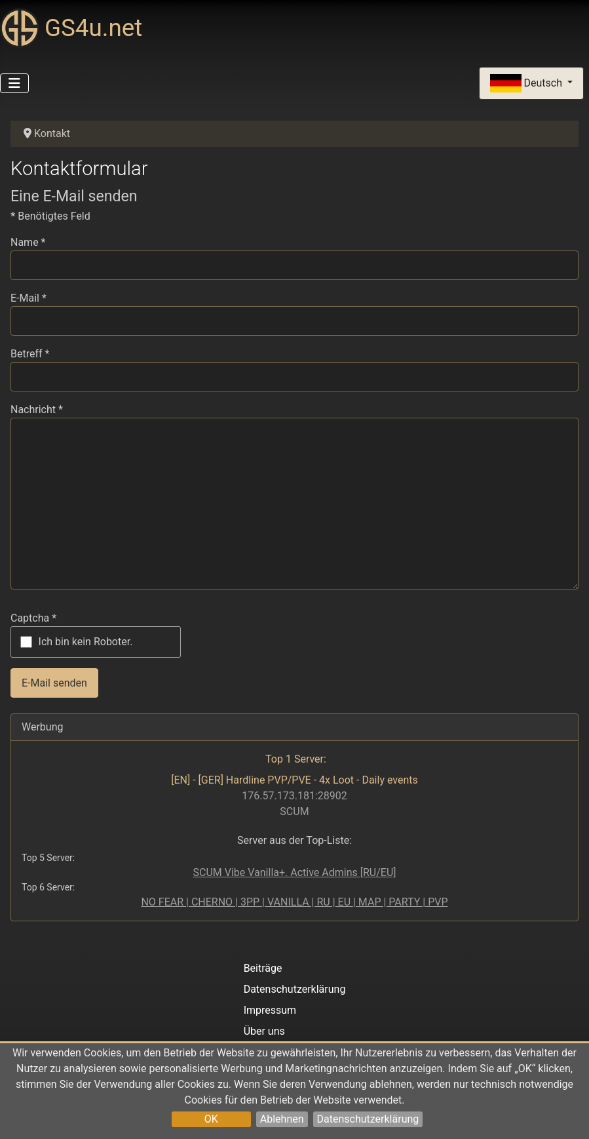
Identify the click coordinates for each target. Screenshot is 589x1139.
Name (28, 242)
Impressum (270, 1010)
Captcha (33, 618)
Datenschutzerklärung (368, 1119)
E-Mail (28, 298)
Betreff (29, 354)
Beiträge (263, 968)
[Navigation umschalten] (14, 83)
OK (211, 1119)
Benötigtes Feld (50, 216)
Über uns (264, 1031)
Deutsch (527, 83)
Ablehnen (282, 1119)
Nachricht (36, 409)
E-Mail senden (54, 683)
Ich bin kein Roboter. (86, 641)
